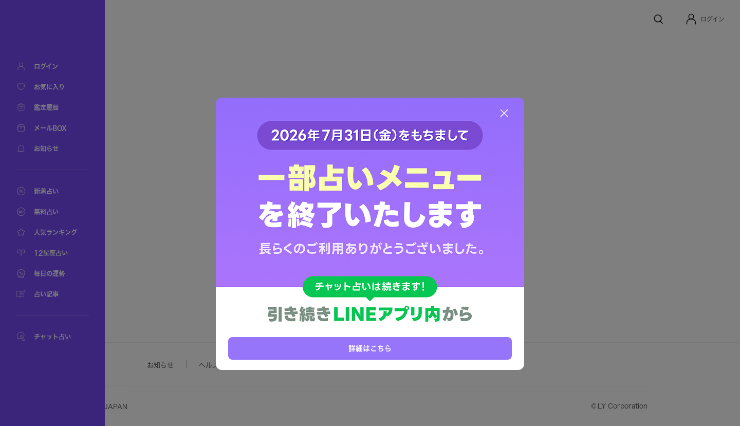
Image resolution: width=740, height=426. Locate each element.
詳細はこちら (370, 348)
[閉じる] (504, 113)
